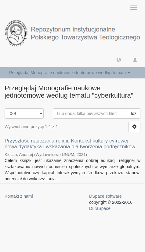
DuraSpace (100, 208)
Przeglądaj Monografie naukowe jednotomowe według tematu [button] (69, 72)
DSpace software (105, 196)
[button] (118, 59)
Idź (133, 113)
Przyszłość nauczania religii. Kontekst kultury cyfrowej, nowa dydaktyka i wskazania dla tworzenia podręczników (70, 143)
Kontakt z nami (19, 196)
